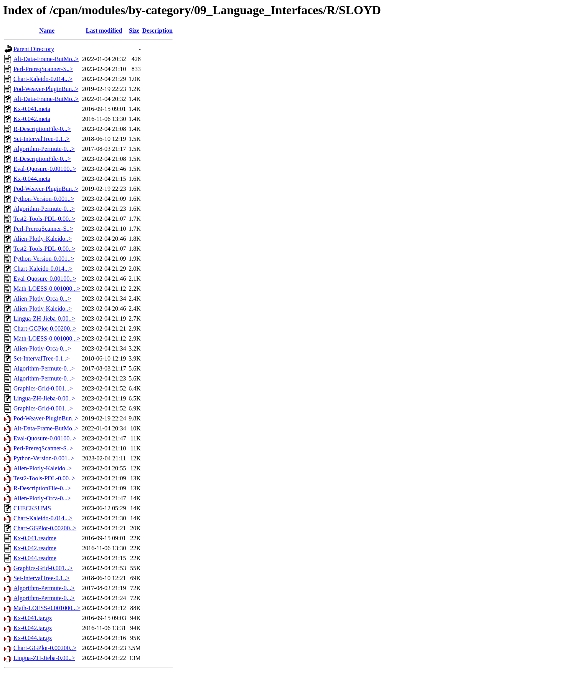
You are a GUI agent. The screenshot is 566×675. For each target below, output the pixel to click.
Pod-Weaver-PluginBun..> (45, 89)
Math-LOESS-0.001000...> (46, 288)
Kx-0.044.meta (31, 178)
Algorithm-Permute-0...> (44, 149)
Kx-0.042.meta (31, 119)
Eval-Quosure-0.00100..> (44, 168)
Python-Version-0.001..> (43, 198)
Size (134, 30)
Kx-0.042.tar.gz (32, 628)
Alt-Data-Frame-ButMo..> (46, 59)
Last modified (104, 30)
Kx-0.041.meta (31, 109)
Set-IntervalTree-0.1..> (41, 139)
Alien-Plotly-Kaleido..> (42, 238)
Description (157, 30)
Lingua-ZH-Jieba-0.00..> (44, 318)
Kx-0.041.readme (34, 538)
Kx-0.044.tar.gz (32, 638)
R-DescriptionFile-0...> (42, 129)
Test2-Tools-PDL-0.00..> (44, 218)
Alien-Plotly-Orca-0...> (42, 298)
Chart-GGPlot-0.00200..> (44, 328)
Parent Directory (33, 49)
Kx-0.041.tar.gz (32, 618)
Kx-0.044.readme (34, 558)
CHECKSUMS (32, 508)
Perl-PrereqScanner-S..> (43, 69)
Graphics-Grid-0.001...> (43, 388)
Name (46, 30)
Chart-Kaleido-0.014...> (43, 79)
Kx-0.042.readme (34, 548)
